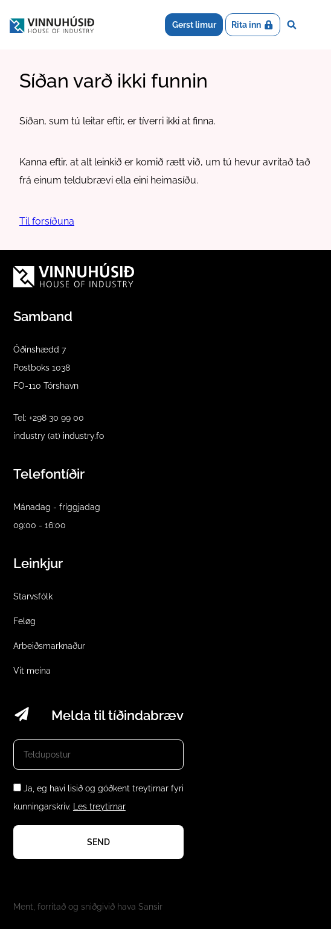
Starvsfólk (33, 596)
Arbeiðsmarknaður (49, 646)
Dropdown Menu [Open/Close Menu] (312, 25)
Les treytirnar (99, 806)
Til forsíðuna (46, 221)
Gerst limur (194, 25)
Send (98, 842)
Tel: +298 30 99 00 (48, 418)
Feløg (24, 621)
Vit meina (32, 670)
